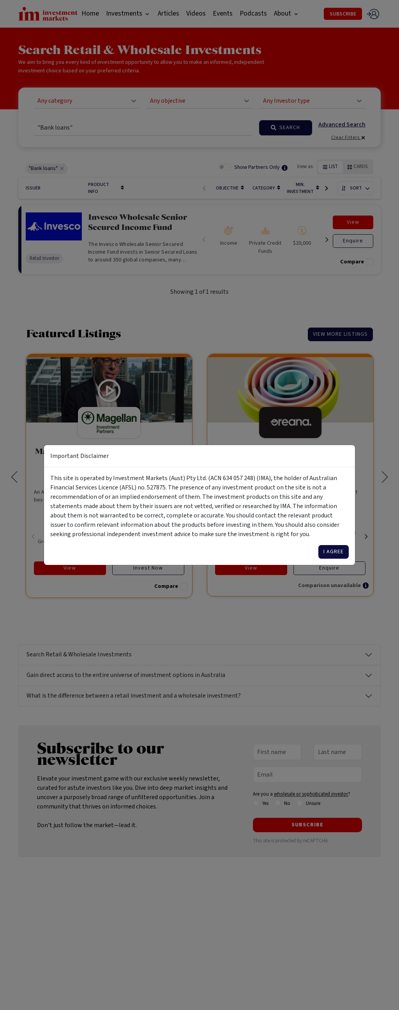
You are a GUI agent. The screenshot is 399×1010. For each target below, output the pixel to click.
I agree (333, 552)
